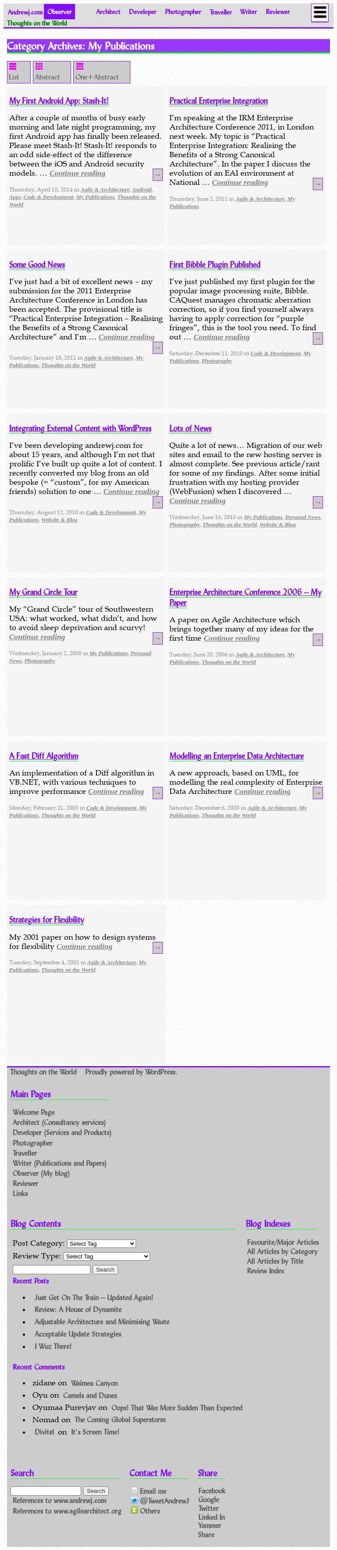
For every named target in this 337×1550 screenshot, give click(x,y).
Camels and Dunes (90, 1394)
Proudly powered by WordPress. (131, 1071)
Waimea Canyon (94, 1382)
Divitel (44, 1431)
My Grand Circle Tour (43, 592)
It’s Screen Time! (95, 1431)
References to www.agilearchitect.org (67, 1510)
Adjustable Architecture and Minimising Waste (102, 1321)
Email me (148, 1491)
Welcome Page (33, 1112)
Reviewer (278, 11)
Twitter (208, 1507)
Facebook (212, 1490)
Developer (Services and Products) (62, 1132)
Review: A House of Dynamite (78, 1309)
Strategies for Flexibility (46, 919)
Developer (142, 11)
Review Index (265, 1270)
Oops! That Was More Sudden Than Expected (176, 1407)
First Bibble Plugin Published (214, 264)
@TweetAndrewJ (160, 1501)
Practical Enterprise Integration (218, 100)
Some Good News (37, 264)
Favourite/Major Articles (283, 1241)
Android (141, 189)
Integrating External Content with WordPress (80, 428)
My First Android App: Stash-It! (59, 100)
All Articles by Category (282, 1251)
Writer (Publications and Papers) (60, 1163)
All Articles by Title (275, 1260)
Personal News (302, 517)
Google (208, 1499)
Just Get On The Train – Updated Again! (94, 1296)
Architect (108, 11)
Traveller (221, 11)
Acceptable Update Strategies (78, 1333)
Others (145, 1510)
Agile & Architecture (105, 189)
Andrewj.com (25, 11)
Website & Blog (59, 519)
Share (206, 1534)
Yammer (209, 1525)
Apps (15, 197)
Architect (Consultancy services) (59, 1122)
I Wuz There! (53, 1346)
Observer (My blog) (41, 1173)
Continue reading (78, 173)
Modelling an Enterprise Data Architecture (236, 755)
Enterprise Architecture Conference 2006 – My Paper (245, 597)
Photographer (183, 11)
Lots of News (190, 428)
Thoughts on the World (68, 365)
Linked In (211, 1516)
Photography (217, 360)
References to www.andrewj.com (59, 1500)
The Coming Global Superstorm (120, 1419)
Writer (248, 11)
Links (20, 1193)
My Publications (95, 197)
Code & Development (49, 197)
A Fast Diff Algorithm (43, 755)
